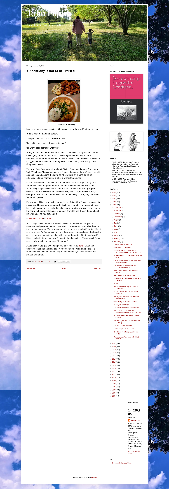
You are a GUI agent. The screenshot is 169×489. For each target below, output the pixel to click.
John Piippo (49, 13)
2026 (114, 193)
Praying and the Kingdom (122, 305)
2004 (114, 396)
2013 (114, 368)
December (118, 208)
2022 (114, 205)
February (117, 238)
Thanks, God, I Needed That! (124, 244)
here (81, 246)
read (49, 219)
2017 (114, 356)
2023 (114, 202)
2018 (114, 353)
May (115, 229)
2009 (114, 380)
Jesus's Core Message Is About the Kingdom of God (126, 287)
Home (64, 269)
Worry (116, 283)
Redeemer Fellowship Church (122, 463)
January (117, 242)
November (118, 211)
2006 (114, 390)
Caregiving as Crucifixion (122, 247)
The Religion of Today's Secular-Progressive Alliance (125, 266)
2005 (114, 393)
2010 (114, 377)
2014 (114, 365)
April (116, 232)
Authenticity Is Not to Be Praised (125, 329)
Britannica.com (36, 219)
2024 (114, 199)
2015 (114, 362)
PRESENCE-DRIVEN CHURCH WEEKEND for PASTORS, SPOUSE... (128, 251)
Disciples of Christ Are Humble (124, 275)
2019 (114, 350)
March (116, 235)
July (115, 223)
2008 (114, 384)
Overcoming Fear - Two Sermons (125, 301)
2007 (114, 387)
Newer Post (31, 269)
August (116, 220)
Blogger (94, 477)
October (117, 214)
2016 (114, 359)
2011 (114, 374)
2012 (114, 371)
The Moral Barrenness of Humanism (126, 308)
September (118, 217)
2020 (114, 347)
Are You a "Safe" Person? (123, 326)
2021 (114, 343)
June (116, 226)
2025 (114, 196)
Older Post (97, 269)
